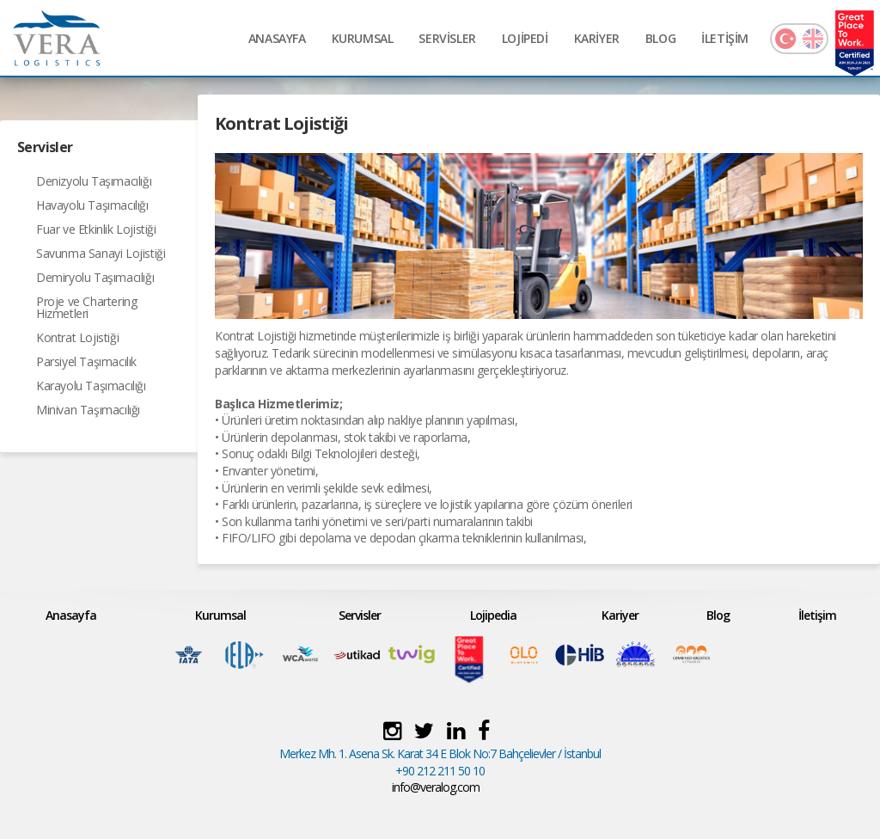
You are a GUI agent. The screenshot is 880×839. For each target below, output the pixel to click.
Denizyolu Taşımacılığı (93, 181)
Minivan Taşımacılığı (88, 409)
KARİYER (597, 38)
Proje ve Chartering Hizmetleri (86, 307)
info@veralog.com (436, 787)
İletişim (817, 615)
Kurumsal (220, 615)
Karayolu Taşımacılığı (91, 385)
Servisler (360, 615)
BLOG (660, 38)
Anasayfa (71, 615)
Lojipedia (493, 615)
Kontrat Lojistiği (77, 337)
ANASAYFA (277, 38)
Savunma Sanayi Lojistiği (100, 253)
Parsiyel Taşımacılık (86, 361)
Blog (718, 615)
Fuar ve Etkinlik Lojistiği (96, 229)
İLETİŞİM (725, 38)
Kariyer (620, 615)
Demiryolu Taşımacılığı (95, 277)
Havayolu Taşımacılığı (92, 205)
